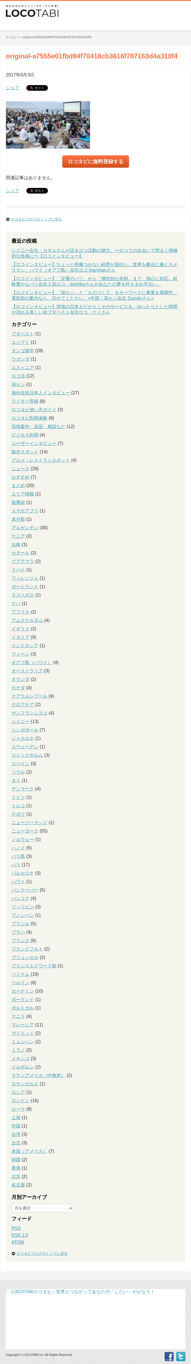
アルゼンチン (24, 527)
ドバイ (18, 569)
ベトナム (20, 974)
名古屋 (18, 1185)
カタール (20, 553)
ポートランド (24, 586)
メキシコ (20, 1058)
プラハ (18, 932)
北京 (15, 1176)
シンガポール (24, 730)
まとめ (18, 485)
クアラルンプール (29, 696)
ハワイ (18, 881)
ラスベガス (22, 595)
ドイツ (18, 797)
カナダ (18, 687)
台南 (15, 544)
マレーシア (22, 1024)
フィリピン (22, 906)
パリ (15, 864)
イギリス (20, 628)
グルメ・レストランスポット (40, 460)
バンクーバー (24, 890)
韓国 (15, 1159)
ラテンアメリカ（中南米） (38, 1075)
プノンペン (22, 915)
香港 (15, 1168)
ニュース (20, 468)
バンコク (20, 898)
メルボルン (22, 1067)
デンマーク (22, 788)
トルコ (18, 805)
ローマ (18, 1109)
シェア (12, 87)
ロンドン (20, 1100)
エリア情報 (22, 494)
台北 (15, 1142)
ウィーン (20, 654)
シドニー (20, 721)
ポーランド (22, 999)
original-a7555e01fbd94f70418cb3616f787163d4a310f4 (56, 37)
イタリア (20, 637)
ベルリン (20, 982)
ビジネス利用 (24, 435)
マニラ (18, 1016)
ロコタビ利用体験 (29, 418)
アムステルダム (27, 620)
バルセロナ (22, 873)
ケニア (18, 536)
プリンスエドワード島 (33, 965)
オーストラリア (27, 671)
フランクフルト (27, 949)
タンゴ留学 (22, 350)
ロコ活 (18, 376)
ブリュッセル (24, 957)
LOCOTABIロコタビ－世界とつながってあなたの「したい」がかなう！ (83, 1291)
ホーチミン (22, 991)
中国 (15, 1126)
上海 (15, 1117)
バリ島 (18, 856)
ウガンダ (20, 359)
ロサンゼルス (24, 1083)
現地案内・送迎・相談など (38, 426)
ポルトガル (22, 1008)
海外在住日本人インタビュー (40, 392)
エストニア (22, 367)
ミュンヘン (22, 1041)
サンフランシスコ (29, 713)
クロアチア (22, 704)
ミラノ (18, 1050)
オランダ (20, 679)
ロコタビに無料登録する (95, 161)
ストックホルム (27, 755)
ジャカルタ (22, 738)
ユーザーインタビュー (33, 443)
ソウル (18, 772)
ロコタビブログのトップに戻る (36, 219)
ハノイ (18, 847)
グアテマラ (22, 561)
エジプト (20, 342)
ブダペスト (22, 333)
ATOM (17, 1242)
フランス (20, 940)
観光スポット (24, 451)
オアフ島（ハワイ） (31, 662)
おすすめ (20, 477)
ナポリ (18, 814)
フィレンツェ (24, 578)
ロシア (18, 1092)
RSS (16, 1228)
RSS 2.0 (19, 1235)
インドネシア (24, 645)
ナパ (15, 603)
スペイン (20, 763)
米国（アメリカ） (29, 1151)
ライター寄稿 (24, 401)
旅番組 (18, 502)
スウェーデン (24, 746)
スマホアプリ (24, 510)
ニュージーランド (29, 822)
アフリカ (20, 612)
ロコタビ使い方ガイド (33, 409)
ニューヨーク (24, 831)
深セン (18, 384)
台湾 (15, 1134)
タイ (15, 780)
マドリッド (22, 1033)
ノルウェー (22, 839)
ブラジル (20, 923)
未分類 (18, 519)
